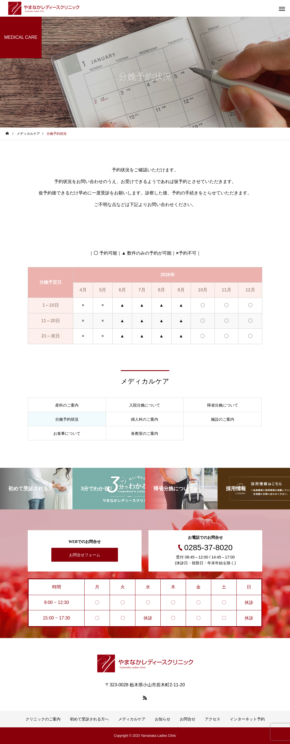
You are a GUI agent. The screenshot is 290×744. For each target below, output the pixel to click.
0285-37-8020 (208, 547)
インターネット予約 (247, 719)
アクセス (212, 719)
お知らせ (162, 719)
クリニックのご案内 (43, 719)
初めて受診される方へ (89, 719)
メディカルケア (131, 719)
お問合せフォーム (84, 555)
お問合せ (187, 719)
